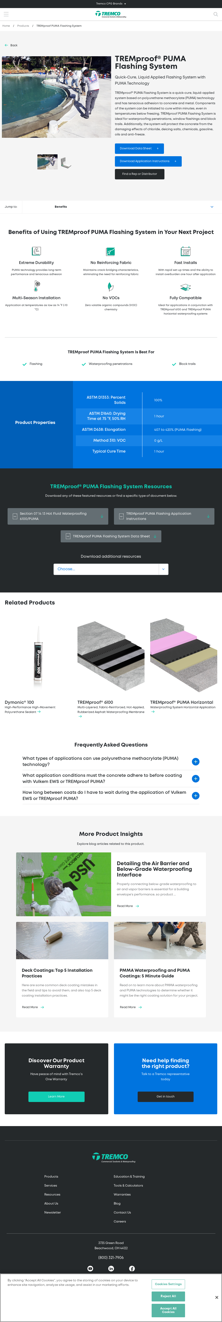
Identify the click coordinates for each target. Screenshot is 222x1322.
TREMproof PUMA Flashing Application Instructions (164, 516)
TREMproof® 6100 (111, 668)
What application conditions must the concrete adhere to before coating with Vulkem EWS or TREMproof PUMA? (102, 779)
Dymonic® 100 (38, 666)
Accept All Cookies (168, 1310)
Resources (52, 1194)
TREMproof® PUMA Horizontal (183, 666)
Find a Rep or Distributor (139, 174)
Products (23, 26)
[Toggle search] (216, 14)
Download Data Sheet (136, 148)
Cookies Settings (168, 1284)
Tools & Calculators (128, 1185)
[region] (111, 1298)
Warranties (122, 1194)
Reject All (168, 1296)
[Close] (217, 1297)
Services (50, 1185)
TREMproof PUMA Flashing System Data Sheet (111, 536)
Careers (120, 1221)
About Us (51, 1203)
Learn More (56, 1096)
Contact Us (122, 1212)
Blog (117, 1203)
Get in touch (166, 1096)
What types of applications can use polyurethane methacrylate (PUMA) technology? (100, 762)
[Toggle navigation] (111, 4)
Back (14, 45)
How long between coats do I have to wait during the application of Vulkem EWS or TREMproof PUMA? (104, 796)
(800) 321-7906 (111, 1258)
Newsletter (52, 1212)
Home (6, 26)
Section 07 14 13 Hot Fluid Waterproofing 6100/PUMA (58, 516)
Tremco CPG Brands (109, 4)
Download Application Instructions (144, 161)
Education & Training (129, 1176)
